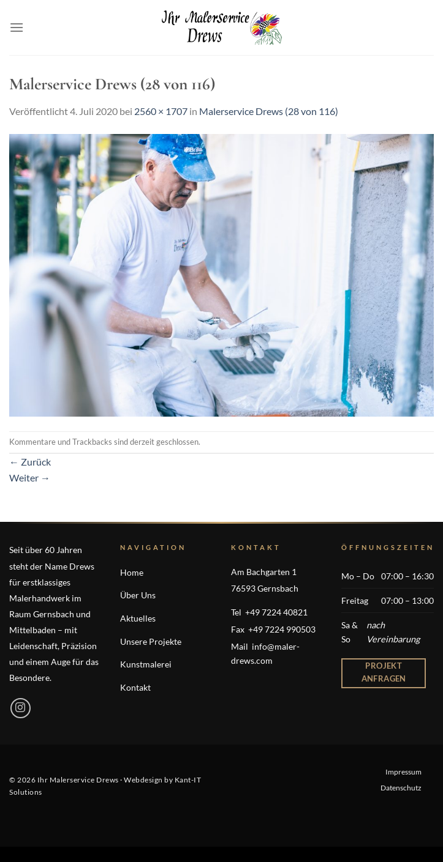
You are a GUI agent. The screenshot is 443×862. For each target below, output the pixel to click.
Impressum (403, 771)
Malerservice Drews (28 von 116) (268, 111)
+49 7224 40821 (276, 612)
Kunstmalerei (146, 664)
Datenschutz (401, 787)
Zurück (30, 461)
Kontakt (135, 687)
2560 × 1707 (160, 111)
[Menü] (16, 27)
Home (131, 572)
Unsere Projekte (150, 641)
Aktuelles (138, 618)
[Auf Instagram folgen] (20, 708)
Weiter (29, 477)
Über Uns (138, 595)
